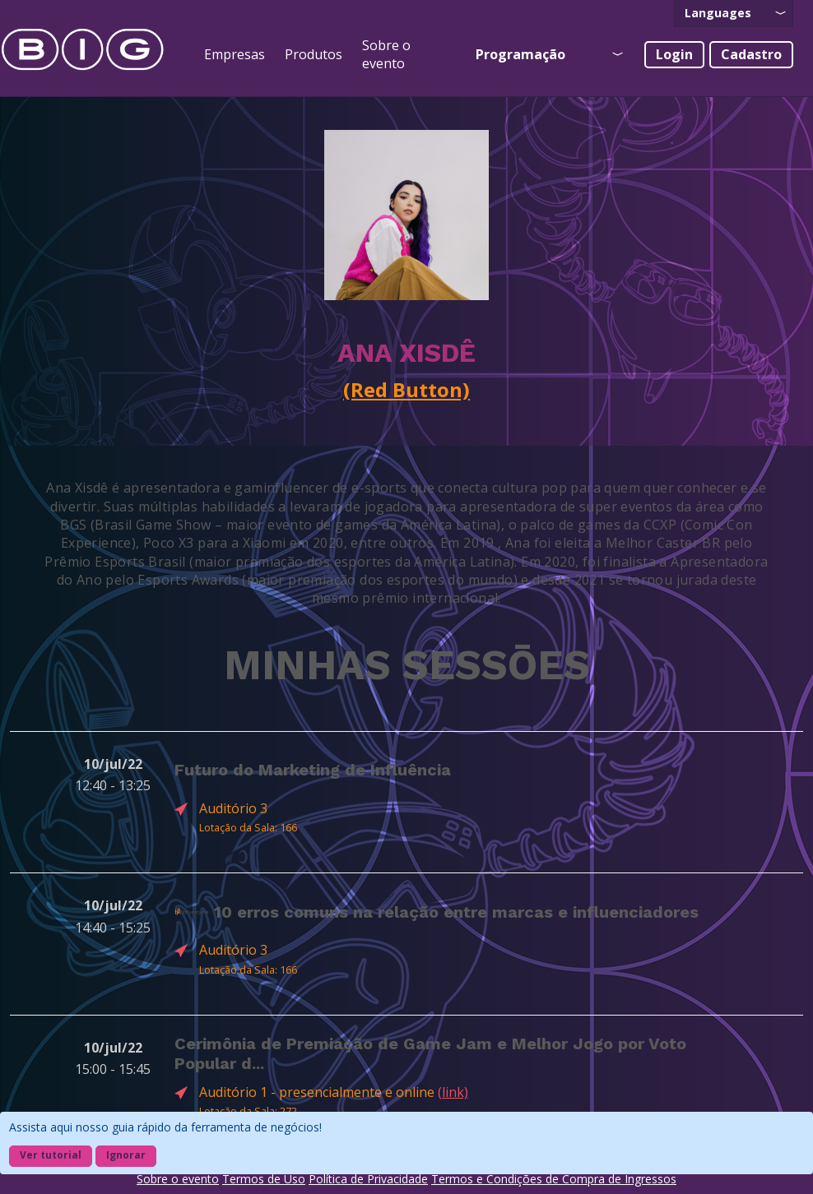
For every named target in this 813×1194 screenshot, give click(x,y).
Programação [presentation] (520, 54)
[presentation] (733, 13)
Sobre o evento (386, 54)
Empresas (234, 54)
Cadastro (751, 54)
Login (674, 54)
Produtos (313, 54)
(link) (453, 1092)
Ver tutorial (50, 1155)
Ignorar (126, 1155)
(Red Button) (406, 389)
